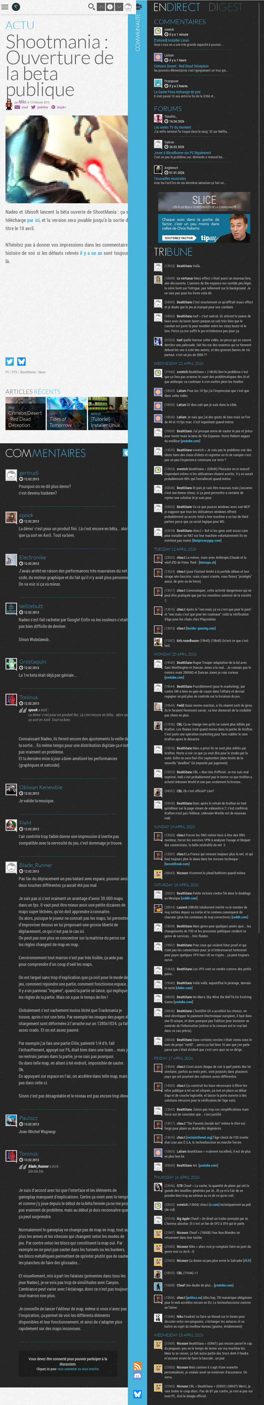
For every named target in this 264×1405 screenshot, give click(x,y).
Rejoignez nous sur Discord (142, 1376)
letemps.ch (211, 562)
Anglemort (175, 167)
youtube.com (205, 440)
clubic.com (199, 992)
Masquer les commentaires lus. (123, 450)
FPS (14, 369)
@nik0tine (42, 107)
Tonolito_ (175, 116)
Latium (173, 55)
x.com (218, 1219)
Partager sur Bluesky (21, 359)
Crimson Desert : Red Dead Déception (185, 66)
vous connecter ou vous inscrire (76, 1386)
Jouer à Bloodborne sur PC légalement (186, 152)
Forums (172, 108)
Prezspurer (176, 80)
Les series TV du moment (176, 127)
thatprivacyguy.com (211, 540)
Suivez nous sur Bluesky (142, 1394)
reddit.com (206, 902)
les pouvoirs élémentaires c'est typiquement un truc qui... (195, 70)
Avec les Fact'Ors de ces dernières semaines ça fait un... (194, 182)
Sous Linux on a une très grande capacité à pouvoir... (193, 44)
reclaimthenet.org (203, 1151)
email (25, 107)
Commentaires (184, 21)
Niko (22, 102)
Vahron (173, 141)
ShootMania (28, 369)
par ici (38, 220)
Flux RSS (142, 1366)
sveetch (173, 29)
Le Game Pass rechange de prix (181, 91)
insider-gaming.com (205, 627)
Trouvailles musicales (174, 178)
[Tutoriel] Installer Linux (175, 40)
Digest (230, 7)
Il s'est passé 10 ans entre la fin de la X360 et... (189, 95)
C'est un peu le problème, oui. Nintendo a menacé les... (193, 156)
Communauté (142, 675)
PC (7, 369)
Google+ (61, 107)
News (41, 369)
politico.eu (198, 1313)
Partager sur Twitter (10, 359)
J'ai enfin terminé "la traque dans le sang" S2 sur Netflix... (195, 131)
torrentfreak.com (181, 868)
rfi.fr (172, 1279)
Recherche (88, 7)
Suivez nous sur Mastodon (142, 1385)
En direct (181, 7)
